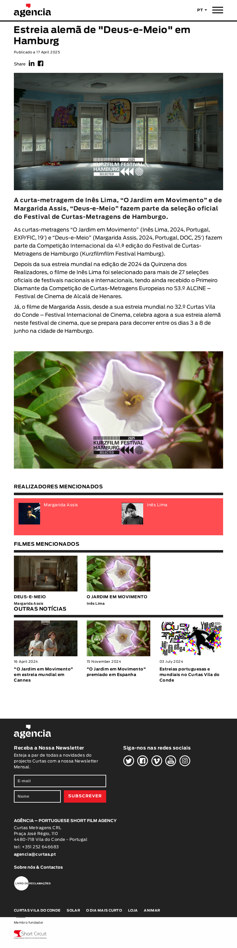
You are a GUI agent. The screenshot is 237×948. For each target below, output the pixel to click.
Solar (73, 910)
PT (200, 10)
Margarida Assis (115, 237)
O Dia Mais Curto (104, 910)
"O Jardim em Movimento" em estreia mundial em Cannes (43, 675)
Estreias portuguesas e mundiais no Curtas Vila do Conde (190, 675)
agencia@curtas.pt (35, 855)
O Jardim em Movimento (104, 229)
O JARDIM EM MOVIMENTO (117, 597)
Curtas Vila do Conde (37, 910)
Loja (133, 910)
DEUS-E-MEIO (30, 597)
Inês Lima (155, 229)
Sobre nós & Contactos (38, 868)
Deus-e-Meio (72, 237)
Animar (152, 910)
